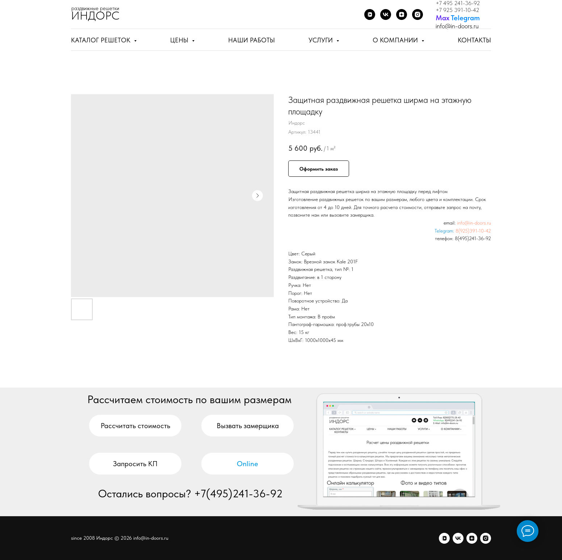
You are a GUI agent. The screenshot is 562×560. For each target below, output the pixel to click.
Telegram (465, 17)
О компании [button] (396, 40)
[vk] (458, 538)
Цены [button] (180, 40)
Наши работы (251, 40)
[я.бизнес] (485, 538)
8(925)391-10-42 (473, 231)
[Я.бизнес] (417, 14)
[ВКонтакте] (385, 14)
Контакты (474, 40)
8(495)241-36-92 (473, 238)
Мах (442, 17)
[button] (247, 425)
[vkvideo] (444, 538)
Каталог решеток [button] (101, 40)
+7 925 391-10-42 (457, 10)
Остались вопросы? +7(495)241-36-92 (190, 493)
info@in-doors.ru (474, 223)
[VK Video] (369, 14)
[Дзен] (401, 14)
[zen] (471, 538)
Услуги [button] (322, 40)
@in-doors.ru (462, 26)
